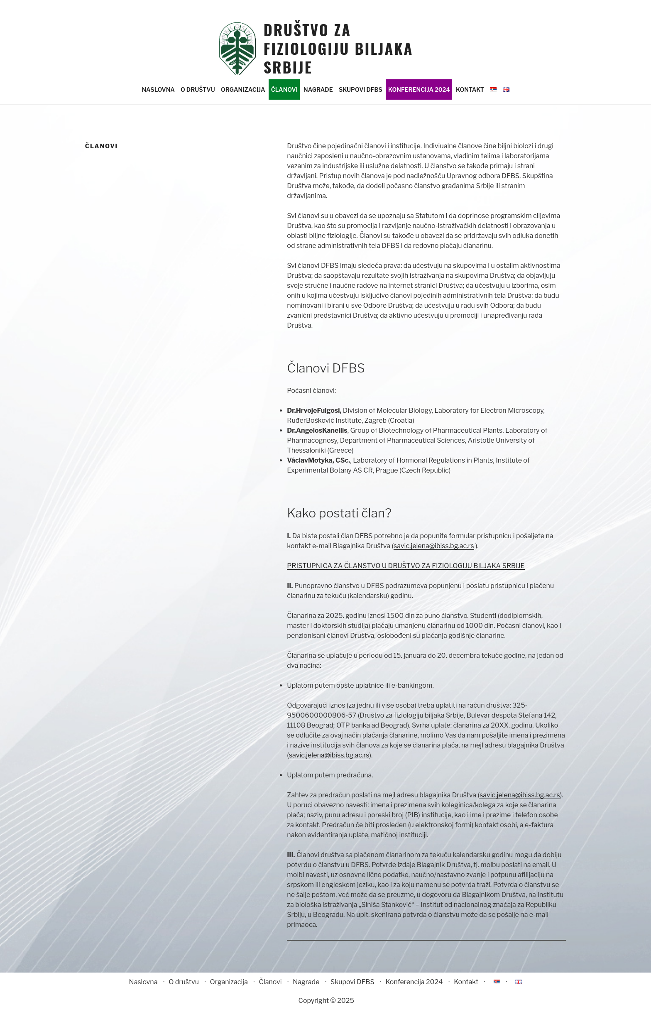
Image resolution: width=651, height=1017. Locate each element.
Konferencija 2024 (419, 96)
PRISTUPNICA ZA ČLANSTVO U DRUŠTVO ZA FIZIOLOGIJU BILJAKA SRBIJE (405, 573)
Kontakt (470, 96)
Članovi (284, 96)
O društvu (198, 96)
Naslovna (158, 96)
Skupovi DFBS (360, 96)
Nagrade (318, 96)
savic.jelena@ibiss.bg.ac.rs (434, 553)
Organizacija (243, 96)
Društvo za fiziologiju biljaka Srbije (339, 48)
